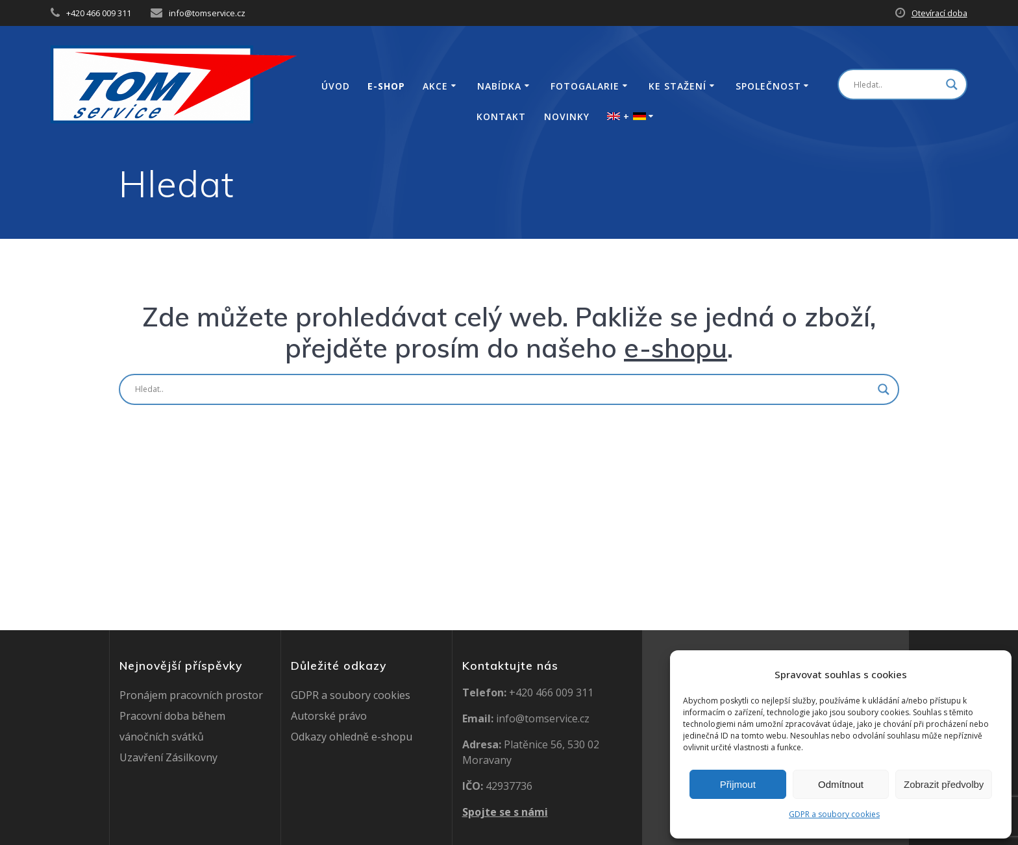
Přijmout (738, 784)
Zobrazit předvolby (944, 784)
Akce (435, 86)
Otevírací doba (939, 13)
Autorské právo (329, 716)
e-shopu (675, 348)
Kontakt (501, 117)
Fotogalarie (585, 86)
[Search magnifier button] (952, 84)
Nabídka (499, 86)
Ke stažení (677, 86)
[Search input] (896, 84)
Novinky (567, 117)
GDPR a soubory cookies (834, 814)
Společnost (768, 86)
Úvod (335, 86)
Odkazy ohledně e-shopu (351, 736)
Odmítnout (840, 784)
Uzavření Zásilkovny (168, 757)
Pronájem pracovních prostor (191, 695)
